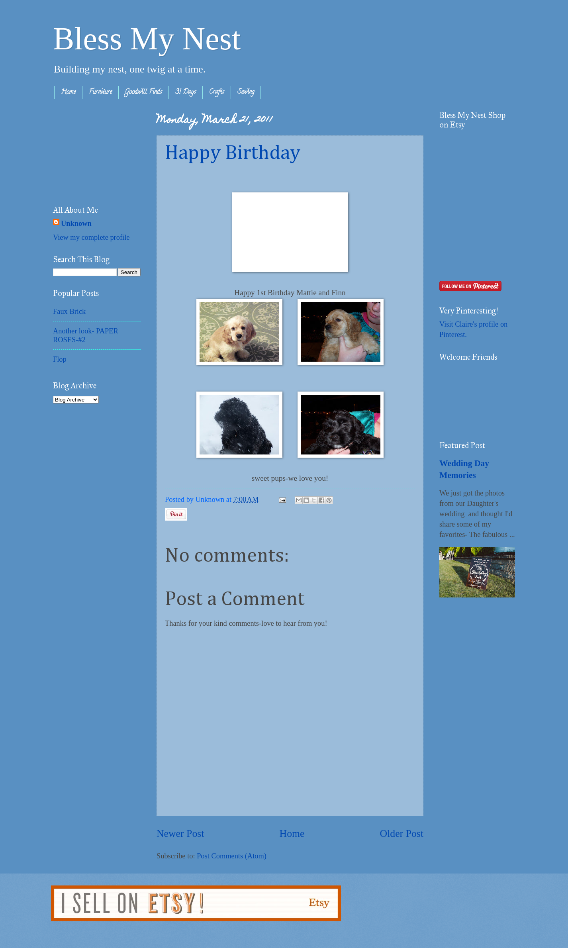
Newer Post (180, 833)
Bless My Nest (147, 38)
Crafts (216, 92)
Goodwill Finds (143, 92)
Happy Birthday (232, 153)
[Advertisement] (93, 150)
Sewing (245, 92)
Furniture (100, 92)
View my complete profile (91, 237)
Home (68, 92)
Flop (60, 359)
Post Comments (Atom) (231, 856)
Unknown (76, 223)
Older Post (401, 833)
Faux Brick (69, 311)
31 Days (185, 92)
